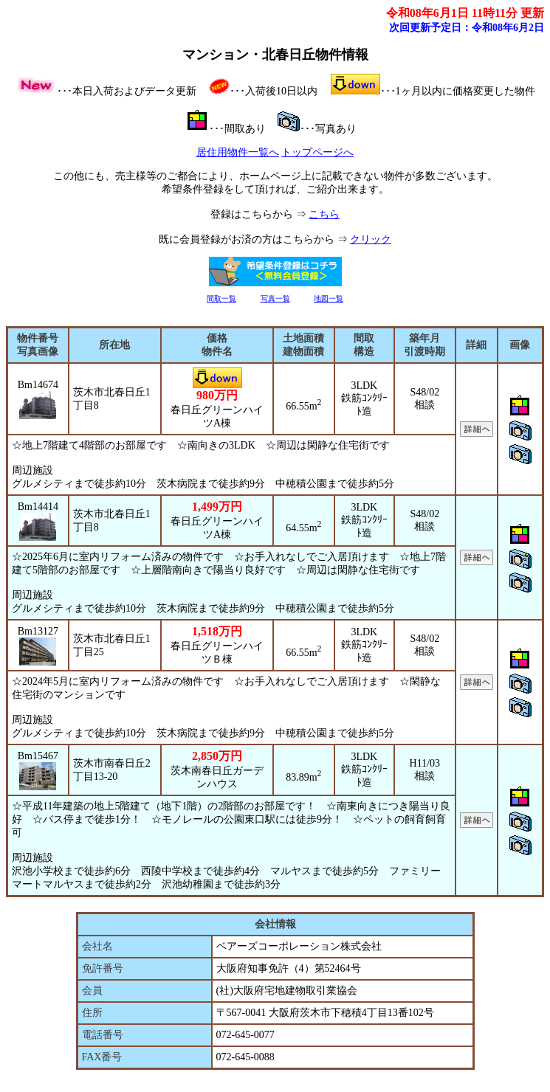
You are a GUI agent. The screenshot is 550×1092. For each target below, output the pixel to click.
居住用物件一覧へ (237, 152)
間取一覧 (221, 298)
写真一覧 (275, 298)
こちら (324, 214)
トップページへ (317, 152)
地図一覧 (328, 298)
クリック (370, 239)
